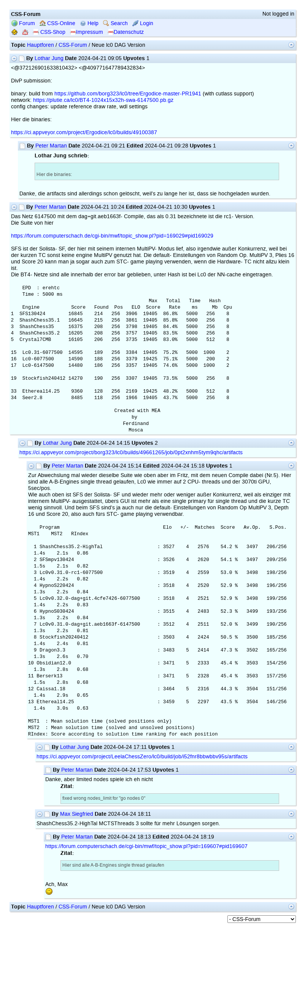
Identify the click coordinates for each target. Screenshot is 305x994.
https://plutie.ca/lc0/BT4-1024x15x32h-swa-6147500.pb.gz (103, 100)
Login (142, 23)
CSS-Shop (49, 32)
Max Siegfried (76, 814)
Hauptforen (40, 45)
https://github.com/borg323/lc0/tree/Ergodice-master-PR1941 (127, 93)
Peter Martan (51, 146)
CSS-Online (57, 23)
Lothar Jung (49, 58)
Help (89, 23)
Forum (23, 23)
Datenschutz (126, 32)
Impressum (86, 32)
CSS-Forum (73, 45)
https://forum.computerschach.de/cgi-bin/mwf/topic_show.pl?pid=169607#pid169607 (146, 846)
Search (115, 23)
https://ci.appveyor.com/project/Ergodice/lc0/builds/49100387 (84, 132)
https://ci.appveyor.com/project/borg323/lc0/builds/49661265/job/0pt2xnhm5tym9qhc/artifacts (131, 452)
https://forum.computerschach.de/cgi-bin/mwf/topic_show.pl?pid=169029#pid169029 (112, 236)
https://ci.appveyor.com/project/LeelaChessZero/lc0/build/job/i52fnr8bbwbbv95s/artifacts (142, 756)
